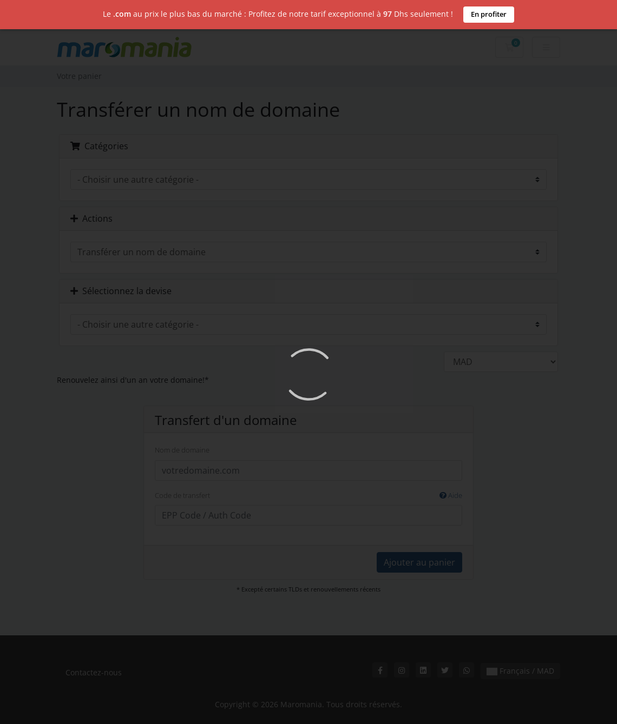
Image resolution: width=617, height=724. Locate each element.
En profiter (489, 14)
